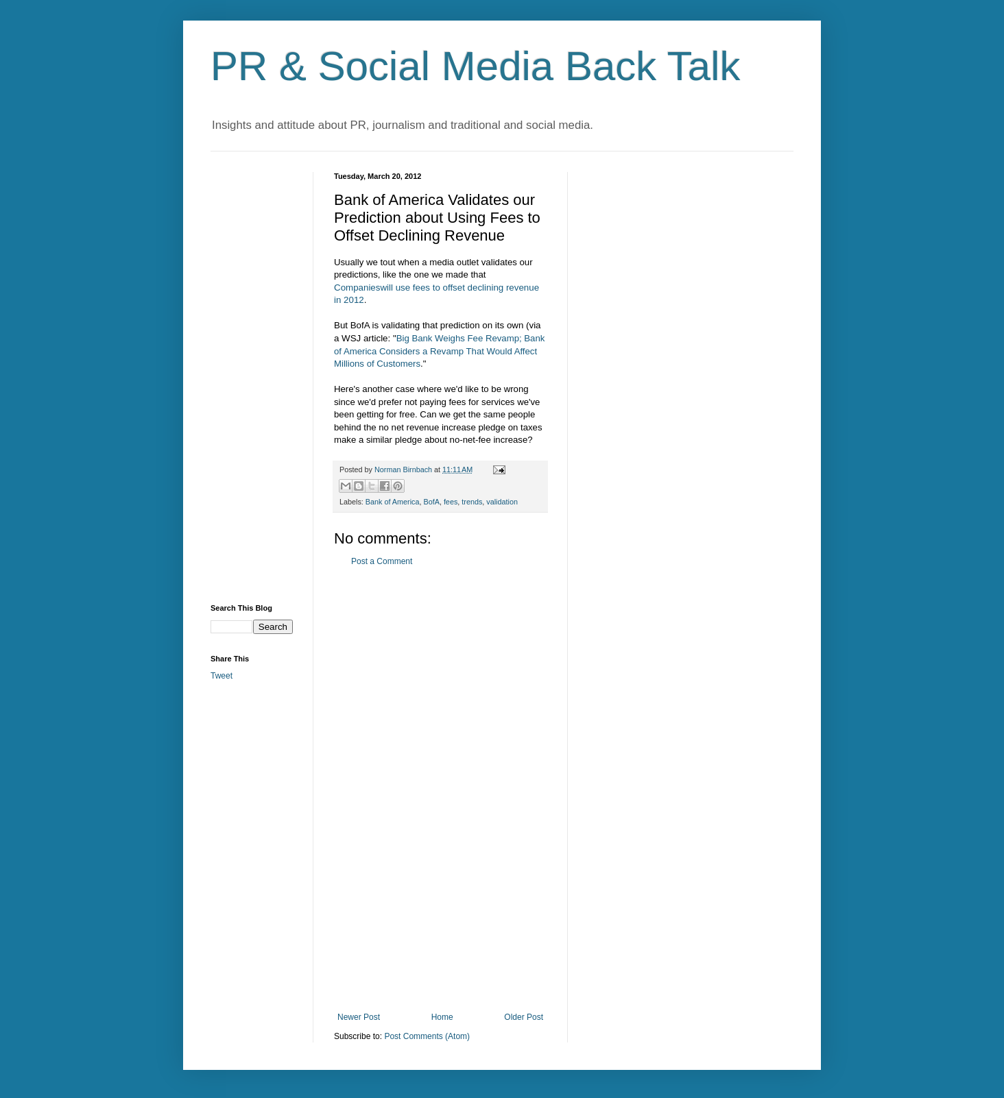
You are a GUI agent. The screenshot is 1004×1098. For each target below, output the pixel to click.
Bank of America (393, 502)
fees (450, 502)
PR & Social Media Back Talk (476, 66)
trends (472, 502)
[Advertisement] (440, 789)
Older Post (523, 1017)
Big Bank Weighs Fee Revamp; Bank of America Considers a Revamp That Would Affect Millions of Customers (439, 351)
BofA (431, 502)
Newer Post (358, 1017)
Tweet (221, 676)
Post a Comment (381, 561)
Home (442, 1017)
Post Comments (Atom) (427, 1036)
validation (502, 502)
